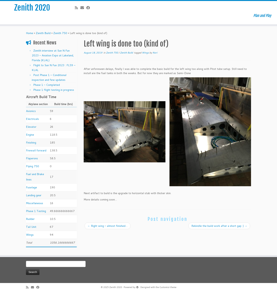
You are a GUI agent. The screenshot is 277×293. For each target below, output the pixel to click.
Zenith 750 (60, 33)
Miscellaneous (34, 203)
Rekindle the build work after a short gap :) (219, 226)
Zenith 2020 (32, 7)
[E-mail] (83, 7)
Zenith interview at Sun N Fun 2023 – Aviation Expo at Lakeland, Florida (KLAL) (53, 55)
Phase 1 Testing (36, 211)
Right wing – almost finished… (108, 226)
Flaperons (32, 158)
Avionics (31, 111)
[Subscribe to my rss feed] (77, 7)
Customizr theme (167, 287)
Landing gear (33, 195)
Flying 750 (32, 166)
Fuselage (31, 187)
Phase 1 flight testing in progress (53, 90)
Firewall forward (36, 150)
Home (29, 33)
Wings (30, 235)
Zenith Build (43, 33)
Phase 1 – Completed (46, 85)
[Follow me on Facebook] (89, 7)
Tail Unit (31, 227)
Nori (155, 52)
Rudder (30, 219)
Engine (30, 135)
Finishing (31, 142)
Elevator (31, 127)
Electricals (32, 119)
